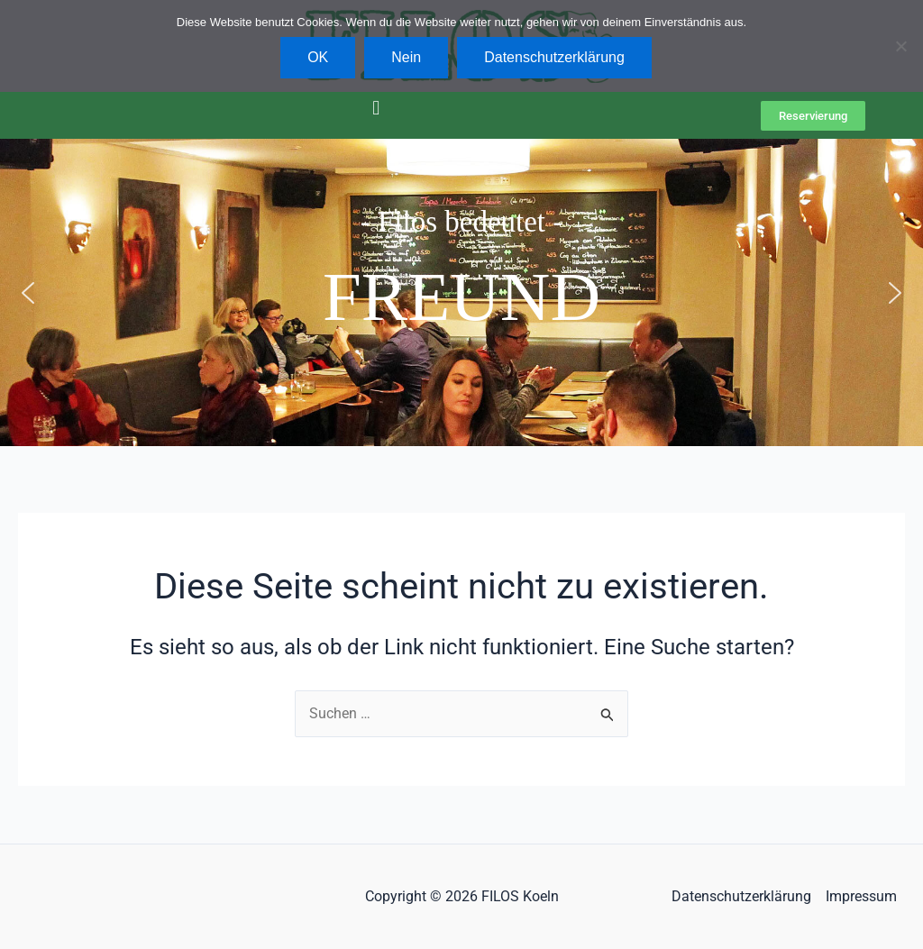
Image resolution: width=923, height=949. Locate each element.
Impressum (861, 896)
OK (317, 57)
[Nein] (900, 46)
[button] (375, 107)
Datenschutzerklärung (741, 896)
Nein (406, 57)
